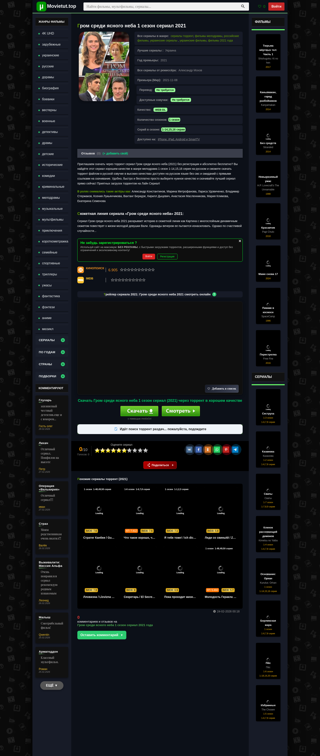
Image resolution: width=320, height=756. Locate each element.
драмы (47, 143)
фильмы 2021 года (220, 40)
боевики (48, 99)
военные (48, 121)
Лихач (43, 443)
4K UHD (48, 33)
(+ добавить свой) (115, 153)
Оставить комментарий (99, 635)
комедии (48, 176)
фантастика (51, 296)
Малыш (44, 617)
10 (145, 450)
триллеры (49, 274)
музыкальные (52, 208)
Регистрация (167, 256)
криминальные (53, 186)
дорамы (48, 77)
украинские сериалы (164, 40)
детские (48, 154)
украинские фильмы (193, 40)
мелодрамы (51, 197)
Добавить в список (222, 388)
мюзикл (47, 329)
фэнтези (48, 307)
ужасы (47, 285)
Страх (43, 523)
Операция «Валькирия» (49, 487)
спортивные (51, 263)
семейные (49, 252)
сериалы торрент (182, 36)
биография (50, 88)
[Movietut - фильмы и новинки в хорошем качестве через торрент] (54, 6)
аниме (47, 318)
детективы (50, 132)
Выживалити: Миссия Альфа (50, 564)
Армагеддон (48, 651)
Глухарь (45, 400)
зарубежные (51, 44)
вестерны (49, 110)
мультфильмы (52, 219)
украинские (50, 55)
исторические (52, 164)
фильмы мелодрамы (208, 36)
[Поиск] (243, 6)
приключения (52, 230)
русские (48, 66)
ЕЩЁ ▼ (52, 685)
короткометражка (55, 241)
